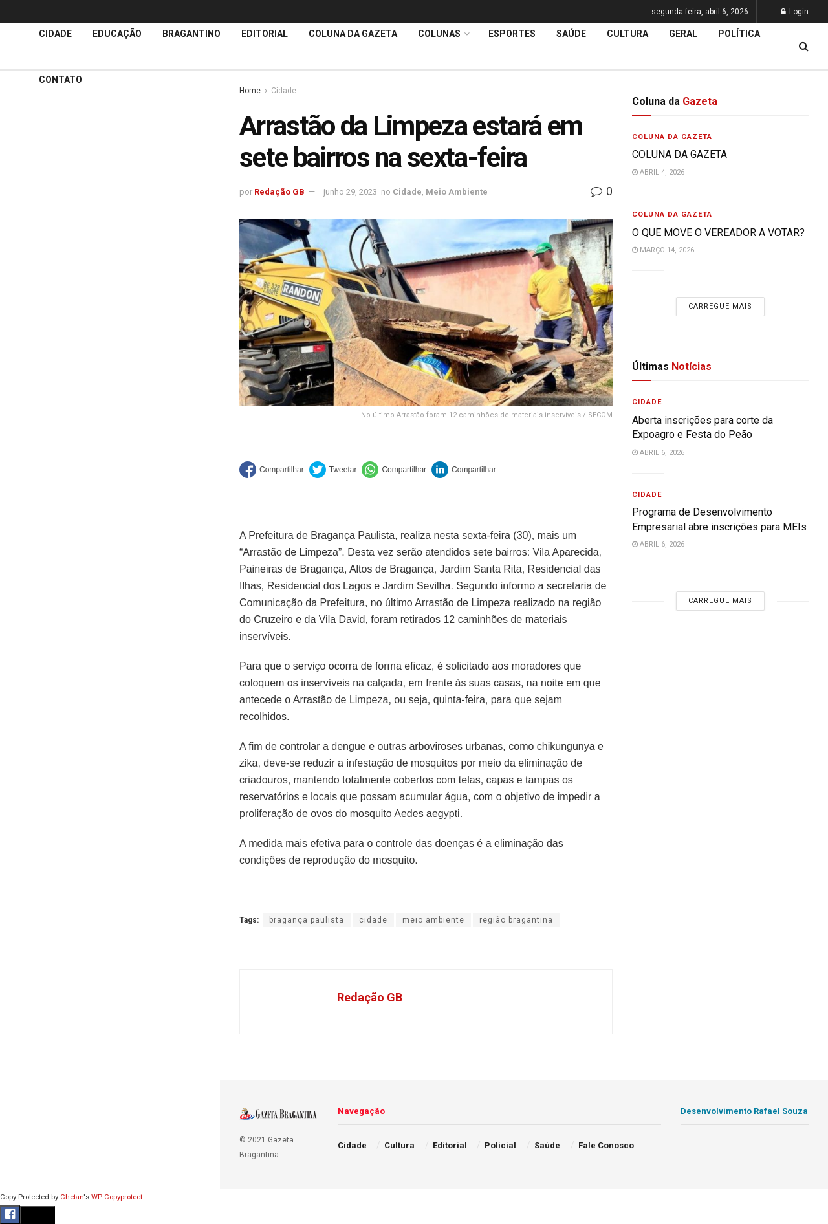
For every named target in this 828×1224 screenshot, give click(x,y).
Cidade (28, 419)
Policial (29, 592)
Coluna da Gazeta (51, 493)
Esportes (32, 542)
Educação (34, 444)
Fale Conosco (42, 691)
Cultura (29, 567)
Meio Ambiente (457, 192)
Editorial (31, 468)
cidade (373, 919)
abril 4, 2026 (658, 172)
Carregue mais (110, 316)
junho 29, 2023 (350, 192)
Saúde (26, 641)
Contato (60, 79)
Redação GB (279, 192)
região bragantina (516, 919)
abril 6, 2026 (658, 452)
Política (30, 616)
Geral (24, 666)
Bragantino (37, 517)
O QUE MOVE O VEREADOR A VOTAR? (718, 232)
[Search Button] (193, 788)
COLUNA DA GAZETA (679, 154)
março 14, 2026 (663, 250)
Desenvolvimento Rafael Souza (744, 1111)
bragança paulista (306, 919)
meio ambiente (433, 919)
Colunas (439, 33)
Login (795, 11)
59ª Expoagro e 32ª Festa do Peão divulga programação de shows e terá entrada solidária (106, 204)
